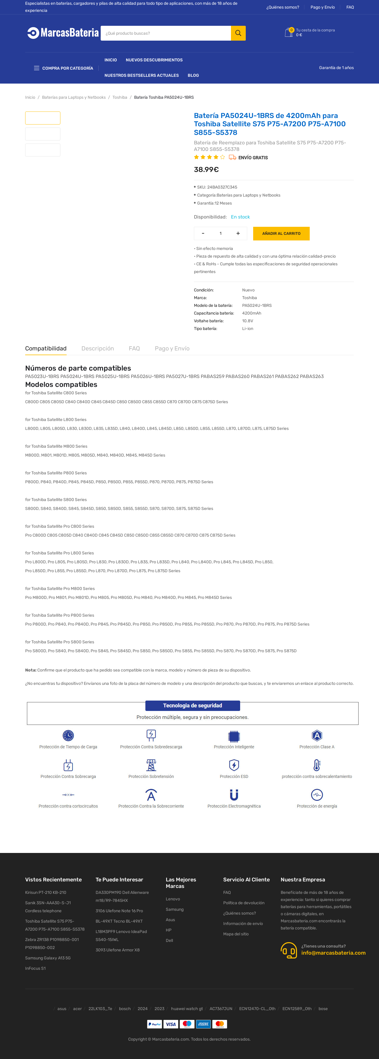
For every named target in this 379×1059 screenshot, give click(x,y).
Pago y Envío (323, 7)
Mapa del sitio (236, 932)
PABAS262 (287, 374)
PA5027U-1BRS (183, 374)
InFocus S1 (35, 966)
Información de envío (243, 921)
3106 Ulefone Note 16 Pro (119, 909)
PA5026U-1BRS (148, 374)
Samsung (175, 907)
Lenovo (173, 896)
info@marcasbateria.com (333, 951)
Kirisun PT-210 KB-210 (45, 890)
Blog (193, 73)
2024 (143, 1006)
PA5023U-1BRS (42, 374)
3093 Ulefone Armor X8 (118, 948)
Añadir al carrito (281, 231)
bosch (125, 1006)
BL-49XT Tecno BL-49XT (119, 919)
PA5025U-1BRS (113, 374)
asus (61, 1006)
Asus (170, 917)
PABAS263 (312, 374)
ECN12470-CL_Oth (257, 1006)
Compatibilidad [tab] (46, 346)
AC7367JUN (221, 1006)
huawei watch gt (187, 1006)
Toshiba (120, 95)
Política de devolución (243, 901)
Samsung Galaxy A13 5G (48, 956)
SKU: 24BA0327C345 (215, 185)
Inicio (111, 57)
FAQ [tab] (134, 346)
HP (168, 928)
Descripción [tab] (97, 346)
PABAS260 (238, 374)
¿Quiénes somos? (282, 7)
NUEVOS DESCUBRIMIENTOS (154, 57)
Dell (169, 938)
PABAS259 (212, 374)
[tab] (42, 115)
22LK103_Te (100, 1006)
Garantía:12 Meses (213, 201)
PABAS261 (262, 374)
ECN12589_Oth (297, 1006)
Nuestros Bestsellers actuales (142, 73)
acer (77, 1006)
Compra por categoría (63, 66)
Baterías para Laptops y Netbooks (74, 95)
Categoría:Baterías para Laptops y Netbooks (237, 193)
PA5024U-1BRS (77, 374)
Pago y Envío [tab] (172, 346)
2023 (159, 1006)
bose (323, 1006)
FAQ (350, 7)
